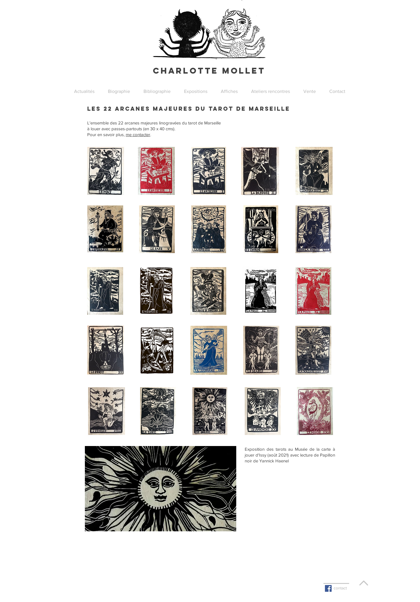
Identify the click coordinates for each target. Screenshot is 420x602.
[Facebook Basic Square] (328, 588)
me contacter (138, 134)
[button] (195, 91)
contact (340, 588)
